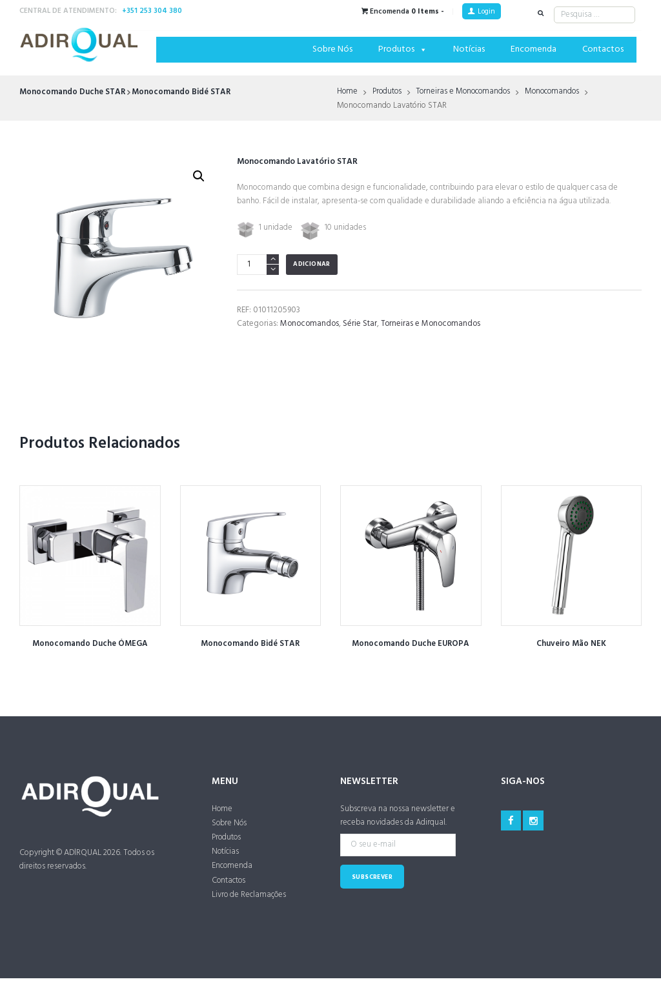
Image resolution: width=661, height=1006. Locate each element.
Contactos (603, 49)
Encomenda (533, 49)
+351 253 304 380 (152, 11)
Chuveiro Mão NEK (571, 643)
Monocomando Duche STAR (72, 92)
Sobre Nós (332, 49)
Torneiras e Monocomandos (468, 92)
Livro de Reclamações (250, 896)
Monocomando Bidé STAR (182, 92)
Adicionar (311, 264)
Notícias (469, 49)
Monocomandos (561, 92)
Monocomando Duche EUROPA (410, 643)
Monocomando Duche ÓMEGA (90, 643)
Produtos (402, 49)
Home (347, 92)
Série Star (362, 323)
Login (486, 11)
